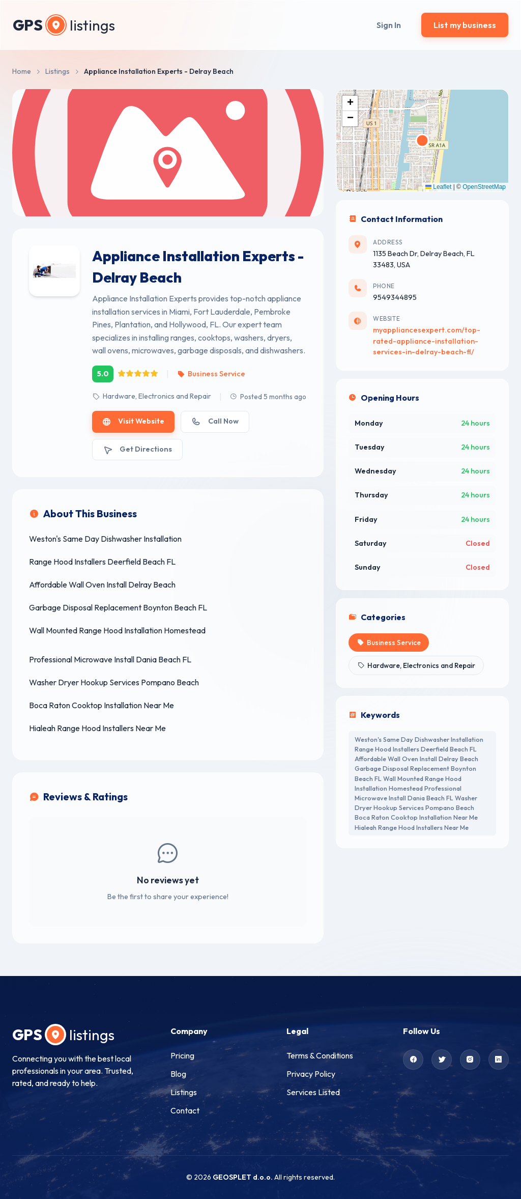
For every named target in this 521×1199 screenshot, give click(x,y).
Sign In (389, 25)
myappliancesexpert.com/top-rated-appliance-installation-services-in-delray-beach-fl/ (426, 340)
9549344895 (395, 297)
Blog (178, 1074)
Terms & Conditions (319, 1055)
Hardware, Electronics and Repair (151, 396)
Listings (57, 71)
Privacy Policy (310, 1074)
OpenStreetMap (484, 186)
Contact (184, 1110)
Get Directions (137, 449)
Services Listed (313, 1092)
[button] (350, 103)
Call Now (214, 421)
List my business (464, 25)
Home (21, 71)
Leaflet (438, 186)
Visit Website (133, 421)
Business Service (211, 373)
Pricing (182, 1055)
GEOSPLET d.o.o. (243, 1177)
